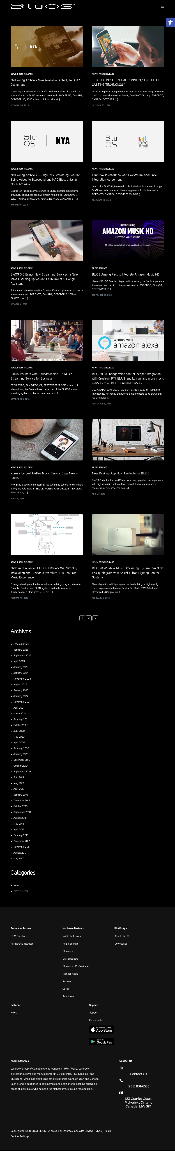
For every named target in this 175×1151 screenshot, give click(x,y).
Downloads (120, 945)
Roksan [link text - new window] (67, 982)
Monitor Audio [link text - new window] (70, 975)
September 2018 (22, 813)
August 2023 (20, 685)
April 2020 (19, 743)
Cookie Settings (20, 1137)
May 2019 (18, 784)
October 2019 (20, 767)
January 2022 (20, 697)
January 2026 (21, 651)
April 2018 (18, 830)
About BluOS (121, 937)
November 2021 (21, 703)
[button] (170, 22)
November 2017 (21, 848)
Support (93, 1014)
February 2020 (21, 749)
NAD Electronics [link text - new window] (72, 937)
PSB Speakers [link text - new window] (70, 945)
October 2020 (20, 726)
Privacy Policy (103, 1132)
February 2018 (20, 836)
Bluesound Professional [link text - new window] (76, 967)
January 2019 (20, 796)
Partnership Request (22, 945)
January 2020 (20, 755)
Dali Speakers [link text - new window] (70, 960)
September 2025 (22, 656)
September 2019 (22, 772)
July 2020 (19, 732)
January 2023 (20, 691)
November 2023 (22, 680)
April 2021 (18, 709)
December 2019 (21, 761)
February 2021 (20, 720)
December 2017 (21, 842)
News (13, 74)
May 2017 (18, 859)
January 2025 (20, 668)
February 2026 (21, 645)
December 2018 (21, 801)
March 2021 (19, 714)
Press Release (25, 74)
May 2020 (18, 738)
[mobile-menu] (161, 6)
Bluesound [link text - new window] (68, 952)
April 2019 (18, 790)
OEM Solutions (19, 937)
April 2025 (19, 662)
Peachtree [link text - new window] (68, 997)
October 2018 (20, 807)
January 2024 (20, 674)
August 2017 (19, 854)
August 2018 (20, 819)
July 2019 (18, 778)
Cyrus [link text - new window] (66, 990)
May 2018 (18, 825)
